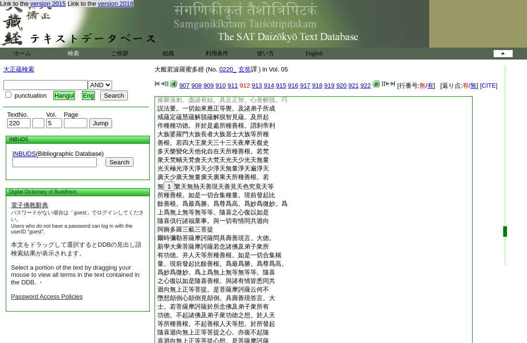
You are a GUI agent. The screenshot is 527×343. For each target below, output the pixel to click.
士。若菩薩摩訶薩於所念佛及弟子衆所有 (213, 306)
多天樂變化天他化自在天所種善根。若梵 (213, 151)
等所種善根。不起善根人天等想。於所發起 (216, 323)
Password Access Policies (47, 296)
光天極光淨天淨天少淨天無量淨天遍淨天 (213, 168)
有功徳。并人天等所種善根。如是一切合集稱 (219, 255)
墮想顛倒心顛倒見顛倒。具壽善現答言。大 (216, 298)
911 (232, 85)
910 (221, 85)
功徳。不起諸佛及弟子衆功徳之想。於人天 (216, 315)
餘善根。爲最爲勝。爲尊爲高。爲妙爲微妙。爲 (222, 203)
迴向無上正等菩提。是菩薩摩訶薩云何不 (213, 289)
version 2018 (115, 3)
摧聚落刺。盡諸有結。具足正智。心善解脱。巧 (222, 99)
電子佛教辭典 (29, 205)
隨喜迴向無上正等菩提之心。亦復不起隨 (213, 332)
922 (366, 85)
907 (184, 85)
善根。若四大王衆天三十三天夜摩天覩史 (213, 142)
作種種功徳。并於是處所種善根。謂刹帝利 (216, 125)
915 (281, 85)
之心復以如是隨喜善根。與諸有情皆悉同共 (216, 280)
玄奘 (244, 69)
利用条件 (217, 53)
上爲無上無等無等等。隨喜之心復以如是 (213, 212)
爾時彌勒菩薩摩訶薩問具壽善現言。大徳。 (216, 238)
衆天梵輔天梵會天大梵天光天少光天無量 (213, 159)
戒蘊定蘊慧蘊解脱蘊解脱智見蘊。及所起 (213, 117)
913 (257, 85)
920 (341, 85)
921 (353, 85)
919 (329, 85)
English (314, 53)
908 (196, 85)
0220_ (228, 69)
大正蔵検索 (18, 69)
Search (119, 162)
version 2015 (48, 3)
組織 (168, 53)
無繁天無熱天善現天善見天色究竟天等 (215, 186)
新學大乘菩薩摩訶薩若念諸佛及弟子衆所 (213, 246)
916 (293, 85)
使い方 (265, 53)
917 (305, 85)
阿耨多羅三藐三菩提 (185, 229)
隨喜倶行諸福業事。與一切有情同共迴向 (213, 220)
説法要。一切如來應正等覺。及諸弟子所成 (216, 108)
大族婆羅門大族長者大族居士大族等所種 (213, 134)
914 (269, 85)
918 (317, 85)
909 (209, 85)
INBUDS (24, 153)
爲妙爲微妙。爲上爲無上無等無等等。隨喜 (216, 272)
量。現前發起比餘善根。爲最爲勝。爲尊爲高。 (222, 263)
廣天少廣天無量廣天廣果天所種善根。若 (213, 177)
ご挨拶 (119, 53)
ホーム (22, 53)
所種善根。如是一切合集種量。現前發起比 (216, 195)
